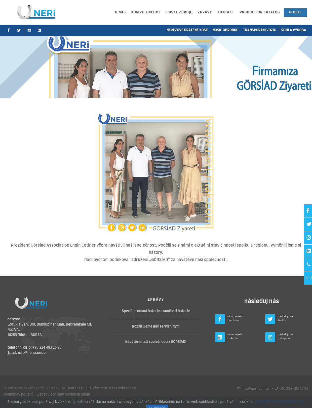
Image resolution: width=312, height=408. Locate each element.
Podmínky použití (18, 394)
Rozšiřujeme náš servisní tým (156, 326)
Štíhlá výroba (293, 30)
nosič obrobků (225, 30)
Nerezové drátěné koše (187, 30)
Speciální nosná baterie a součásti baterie (156, 311)
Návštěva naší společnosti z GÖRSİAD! (155, 342)
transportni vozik (259, 30)
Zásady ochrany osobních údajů (63, 394)
